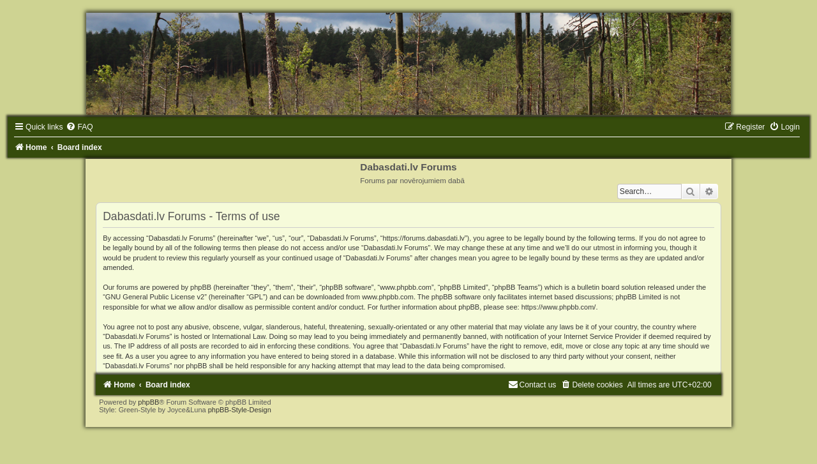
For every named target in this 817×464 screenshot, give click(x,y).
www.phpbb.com (388, 297)
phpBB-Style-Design (239, 410)
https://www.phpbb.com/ (558, 307)
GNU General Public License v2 (154, 297)
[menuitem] (79, 127)
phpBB (148, 402)
